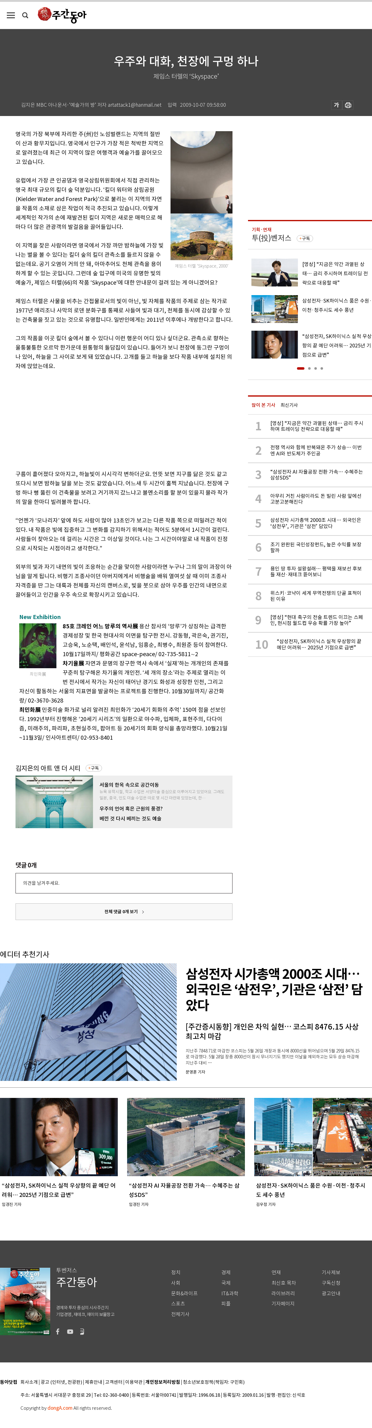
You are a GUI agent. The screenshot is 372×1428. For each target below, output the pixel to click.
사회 (175, 1283)
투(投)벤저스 (271, 238)
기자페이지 (283, 1304)
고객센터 (113, 1382)
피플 (226, 1304)
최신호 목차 (284, 1283)
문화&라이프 (184, 1294)
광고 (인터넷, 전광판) (61, 1382)
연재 (276, 1272)
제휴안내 (93, 1382)
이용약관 (134, 1382)
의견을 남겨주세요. (41, 883)
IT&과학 (229, 1294)
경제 (226, 1272)
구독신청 (331, 1283)
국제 (226, 1283)
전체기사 (180, 1314)
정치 (175, 1272)
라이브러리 (283, 1294)
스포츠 (178, 1304)
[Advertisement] (109, 419)
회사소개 (29, 1382)
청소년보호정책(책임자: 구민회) (214, 1382)
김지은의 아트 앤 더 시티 (48, 768)
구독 (95, 768)
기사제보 (331, 1272)
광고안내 (331, 1294)
